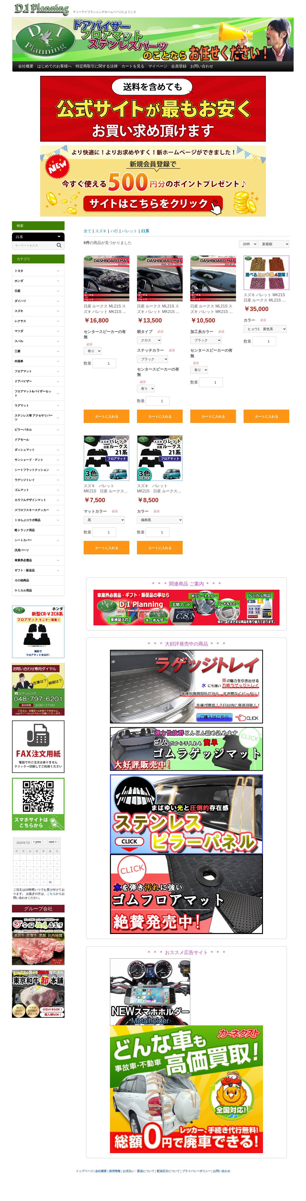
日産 (17, 291)
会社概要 (25, 66)
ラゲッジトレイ (25, 480)
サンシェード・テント (29, 459)
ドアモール (22, 439)
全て (87, 231)
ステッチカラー (150, 350)
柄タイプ (144, 332)
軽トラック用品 (25, 530)
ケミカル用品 (23, 590)
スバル (19, 341)
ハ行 (114, 231)
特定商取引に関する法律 (97, 66)
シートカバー (23, 540)
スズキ (19, 311)
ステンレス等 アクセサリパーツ (34, 417)
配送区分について (168, 1171)
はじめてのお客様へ (54, 66)
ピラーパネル (23, 429)
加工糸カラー (201, 332)
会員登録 (178, 66)
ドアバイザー (23, 381)
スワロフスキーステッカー (32, 510)
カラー (249, 320)
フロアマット (23, 371)
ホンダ (19, 281)
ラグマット (22, 405)
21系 (145, 231)
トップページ (84, 1171)
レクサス (20, 321)
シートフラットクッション (32, 470)
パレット (129, 231)
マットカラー (95, 511)
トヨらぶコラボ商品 (27, 520)
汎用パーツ (22, 550)
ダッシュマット (25, 449)
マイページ (157, 66)
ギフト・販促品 (25, 570)
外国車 (19, 361)
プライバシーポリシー (196, 1171)
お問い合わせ (201, 66)
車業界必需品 (23, 560)
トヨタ (19, 270)
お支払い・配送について (138, 1171)
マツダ (19, 331)
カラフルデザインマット (30, 500)
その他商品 (22, 580)
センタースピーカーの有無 (105, 334)
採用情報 (114, 1171)
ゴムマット (22, 490)
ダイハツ (20, 301)
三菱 (17, 351)
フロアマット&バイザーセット (33, 393)
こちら (51, 893)
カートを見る (132, 66)
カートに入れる (106, 416)
